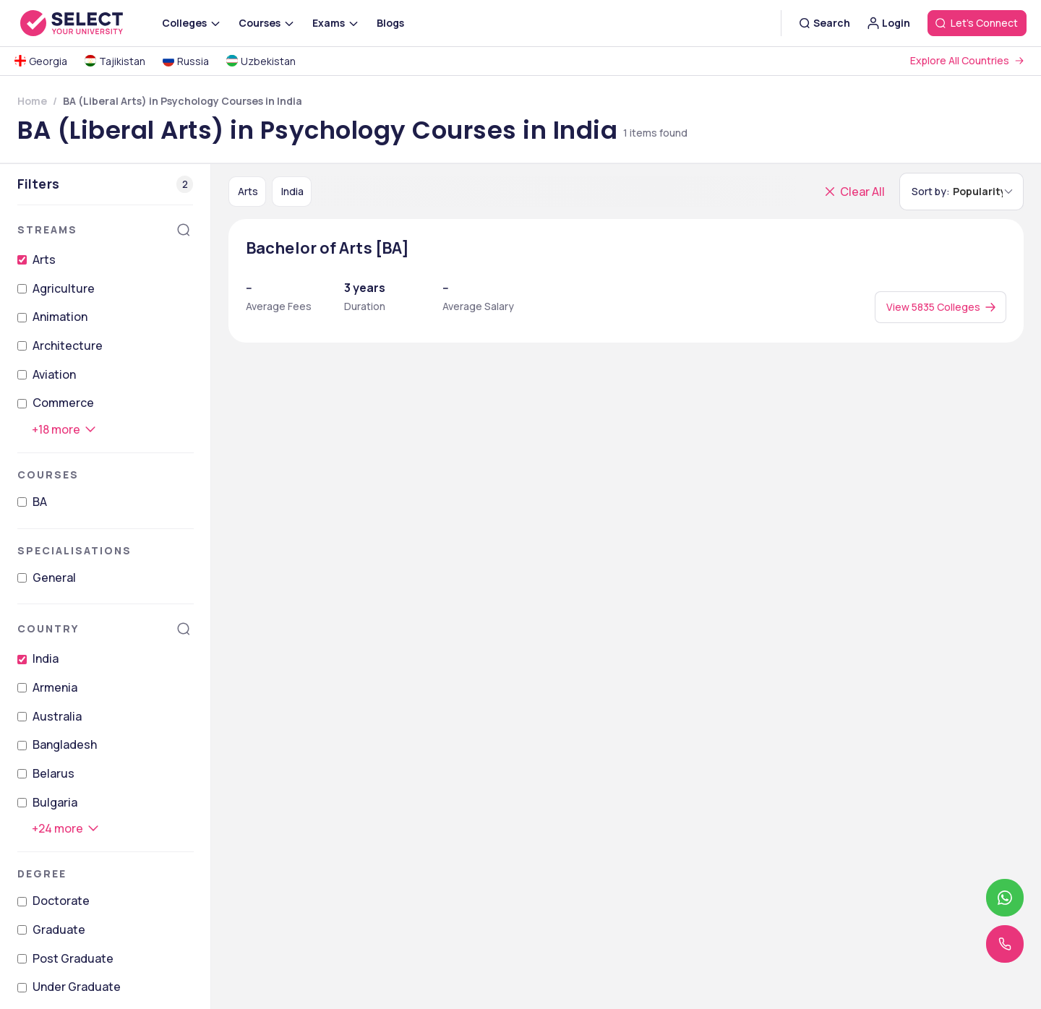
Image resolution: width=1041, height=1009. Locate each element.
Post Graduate (73, 958)
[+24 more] (66, 828)
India (46, 658)
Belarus (53, 773)
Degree (42, 873)
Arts (44, 259)
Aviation (54, 374)
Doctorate (61, 901)
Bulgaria (55, 802)
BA (40, 502)
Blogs (390, 23)
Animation (60, 317)
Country (48, 628)
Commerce (63, 403)
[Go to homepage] (86, 23)
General (54, 577)
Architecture (68, 345)
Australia (57, 716)
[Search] (184, 230)
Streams (47, 229)
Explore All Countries (959, 60)
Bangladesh (65, 744)
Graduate (59, 929)
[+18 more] (64, 429)
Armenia (55, 687)
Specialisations (74, 550)
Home (32, 101)
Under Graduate (77, 987)
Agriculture (64, 288)
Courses (48, 474)
